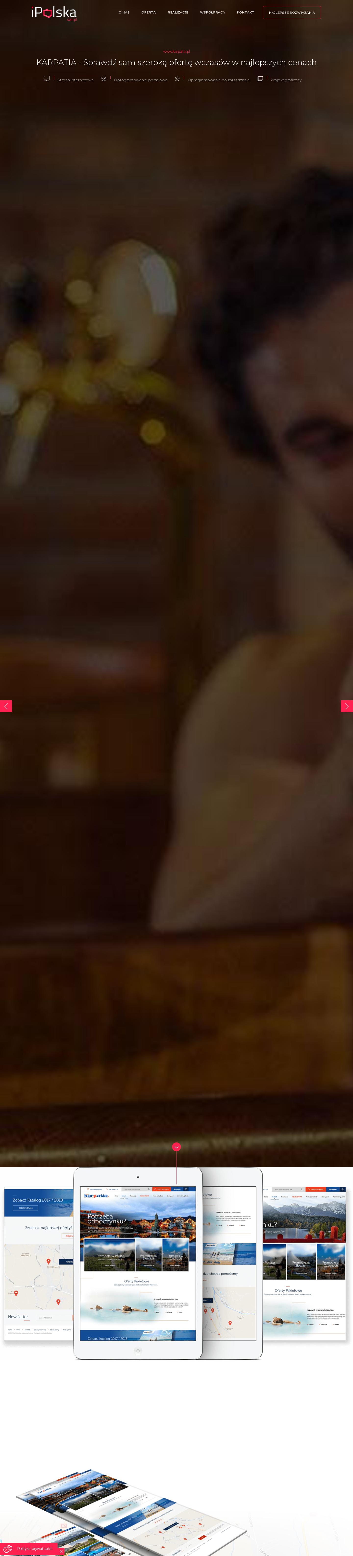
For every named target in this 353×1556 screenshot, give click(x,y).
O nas (124, 12)
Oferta (148, 12)
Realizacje (178, 12)
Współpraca (212, 12)
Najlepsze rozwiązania (292, 12)
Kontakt (245, 12)
